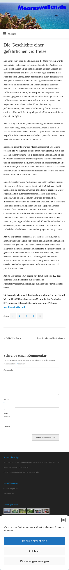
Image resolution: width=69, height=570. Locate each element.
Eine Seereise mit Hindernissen (51, 338)
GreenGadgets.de (10, 488)
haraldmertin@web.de (14, 307)
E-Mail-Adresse (6, 415)
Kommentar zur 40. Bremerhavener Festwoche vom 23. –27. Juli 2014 (32, 462)
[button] (63, 520)
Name (5, 401)
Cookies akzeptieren (34, 541)
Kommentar (6, 371)
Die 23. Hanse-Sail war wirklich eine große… (22, 472)
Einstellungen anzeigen (34, 561)
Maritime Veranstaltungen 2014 (16, 467)
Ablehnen (34, 551)
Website (6, 426)
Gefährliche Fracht (12, 338)
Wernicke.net (8, 493)
